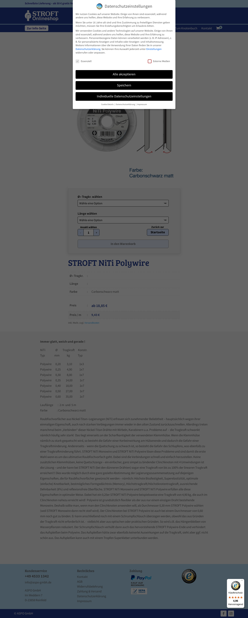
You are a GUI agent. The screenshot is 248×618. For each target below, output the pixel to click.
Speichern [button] (124, 85)
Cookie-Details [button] (107, 104)
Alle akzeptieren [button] (124, 74)
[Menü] (242, 581)
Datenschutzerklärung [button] (125, 104)
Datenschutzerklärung (88, 49)
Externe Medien (159, 61)
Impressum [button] (142, 104)
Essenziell (84, 61)
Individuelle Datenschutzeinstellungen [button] (124, 96)
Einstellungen (154, 49)
